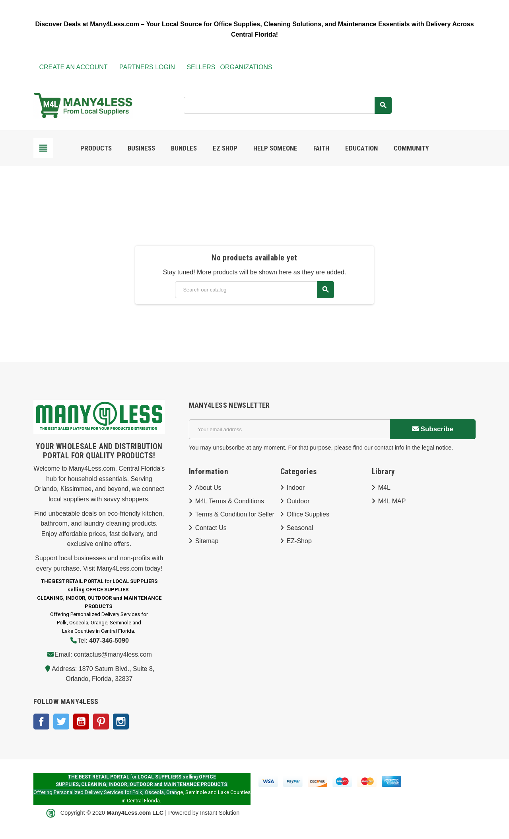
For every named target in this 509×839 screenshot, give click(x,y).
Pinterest (101, 721)
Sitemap (207, 541)
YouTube (81, 721)
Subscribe (432, 429)
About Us (208, 487)
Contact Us (211, 527)
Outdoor (298, 501)
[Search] (287, 105)
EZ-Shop (299, 541)
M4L (384, 487)
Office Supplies (308, 514)
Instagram (121, 721)
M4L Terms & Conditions (229, 501)
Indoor (296, 487)
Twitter (61, 721)
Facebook (41, 721)
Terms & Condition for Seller (234, 514)
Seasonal (300, 527)
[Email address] (289, 429)
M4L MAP (392, 501)
